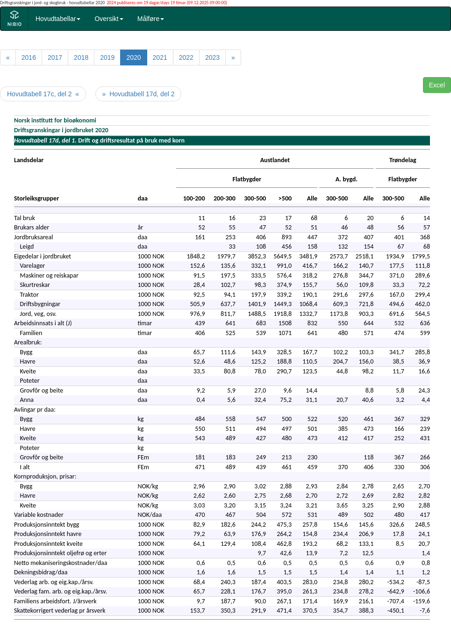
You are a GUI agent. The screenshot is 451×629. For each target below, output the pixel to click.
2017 (55, 57)
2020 (133, 57)
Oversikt (108, 18)
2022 (186, 57)
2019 (107, 57)
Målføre (150, 18)
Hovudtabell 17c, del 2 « (43, 94)
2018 (81, 57)
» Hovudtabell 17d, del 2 (138, 94)
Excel (437, 85)
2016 (28, 57)
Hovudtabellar (58, 18)
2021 (160, 57)
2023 (212, 57)
